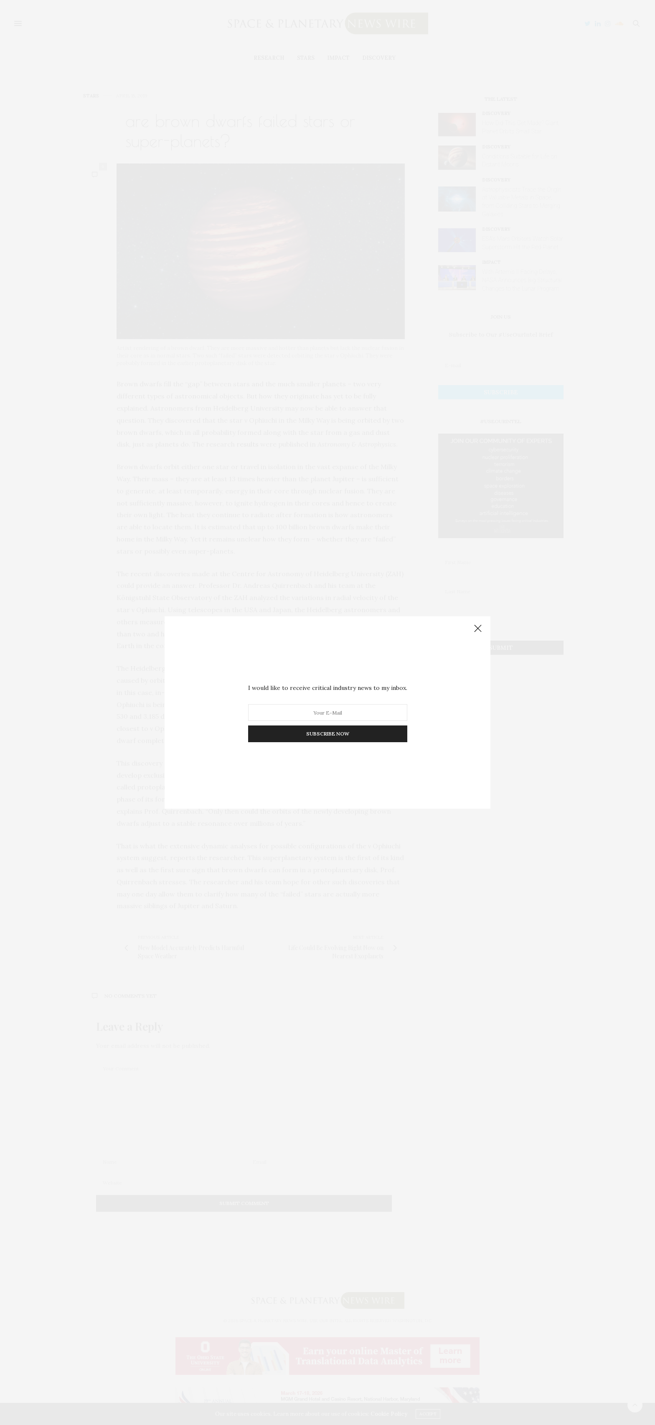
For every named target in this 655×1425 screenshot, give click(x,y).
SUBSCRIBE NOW (327, 733)
